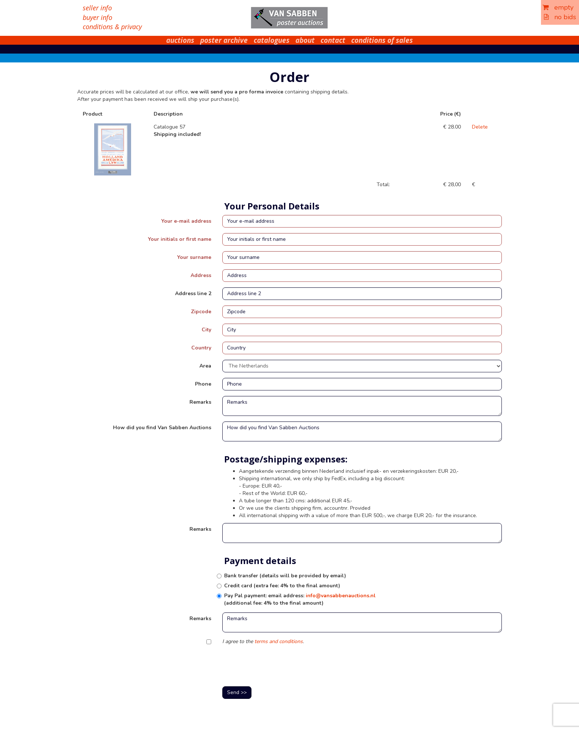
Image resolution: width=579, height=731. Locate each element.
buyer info (97, 17)
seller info (97, 7)
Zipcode (201, 311)
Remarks (200, 402)
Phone (203, 383)
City (206, 329)
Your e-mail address (186, 221)
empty (557, 7)
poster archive (224, 40)
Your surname (194, 257)
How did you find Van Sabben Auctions (162, 427)
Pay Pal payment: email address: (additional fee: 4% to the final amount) (300, 599)
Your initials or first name (179, 239)
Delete (480, 126)
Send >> (237, 692)
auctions (180, 40)
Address (201, 275)
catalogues (272, 40)
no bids (560, 17)
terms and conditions (278, 641)
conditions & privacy (112, 26)
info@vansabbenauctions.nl (341, 595)
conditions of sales (382, 40)
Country (201, 347)
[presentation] (278, 666)
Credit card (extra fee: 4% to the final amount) (282, 585)
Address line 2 (193, 293)
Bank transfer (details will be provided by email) (285, 575)
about (305, 40)
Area (205, 365)
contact (333, 40)
